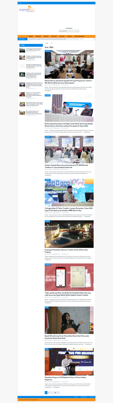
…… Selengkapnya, (86, 132)
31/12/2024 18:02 (49, 128)
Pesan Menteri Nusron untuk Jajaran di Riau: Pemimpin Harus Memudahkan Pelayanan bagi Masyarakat (34, 104)
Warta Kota (54, 36)
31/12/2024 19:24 (49, 85)
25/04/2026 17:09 (30, 88)
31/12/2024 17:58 (49, 169)
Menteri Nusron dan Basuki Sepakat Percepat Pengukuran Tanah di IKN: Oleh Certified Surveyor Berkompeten (68, 81)
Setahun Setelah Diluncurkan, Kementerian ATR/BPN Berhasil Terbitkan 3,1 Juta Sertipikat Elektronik (66, 166)
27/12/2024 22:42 (49, 381)
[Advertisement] (69, 16)
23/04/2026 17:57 (30, 106)
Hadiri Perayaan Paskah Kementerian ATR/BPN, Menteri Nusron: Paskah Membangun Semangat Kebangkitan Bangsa (34, 84)
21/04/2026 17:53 (30, 115)
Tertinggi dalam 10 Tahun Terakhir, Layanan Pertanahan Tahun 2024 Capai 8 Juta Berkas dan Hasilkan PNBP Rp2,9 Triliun (69, 209)
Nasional (31, 36)
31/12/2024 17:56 (49, 212)
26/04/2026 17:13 (30, 78)
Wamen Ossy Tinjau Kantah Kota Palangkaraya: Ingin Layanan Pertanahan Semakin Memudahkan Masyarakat (34, 94)
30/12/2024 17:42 (49, 254)
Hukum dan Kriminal (79, 36)
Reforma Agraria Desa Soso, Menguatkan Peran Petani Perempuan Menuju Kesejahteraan (34, 112)
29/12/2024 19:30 (49, 297)
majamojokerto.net (34, 399)
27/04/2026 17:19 (30, 68)
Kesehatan (38, 36)
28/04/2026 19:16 (30, 51)
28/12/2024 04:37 (49, 340)
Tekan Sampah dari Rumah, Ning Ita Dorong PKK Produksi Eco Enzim (34, 49)
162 (55, 392)
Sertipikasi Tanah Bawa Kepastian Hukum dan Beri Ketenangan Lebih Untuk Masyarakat (34, 57)
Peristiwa (46, 36)
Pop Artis (69, 36)
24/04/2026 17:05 (30, 98)
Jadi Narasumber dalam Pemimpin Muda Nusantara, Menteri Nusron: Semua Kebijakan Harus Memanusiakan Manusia (33, 75)
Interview (62, 36)
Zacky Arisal (57, 85)
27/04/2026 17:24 (30, 60)
